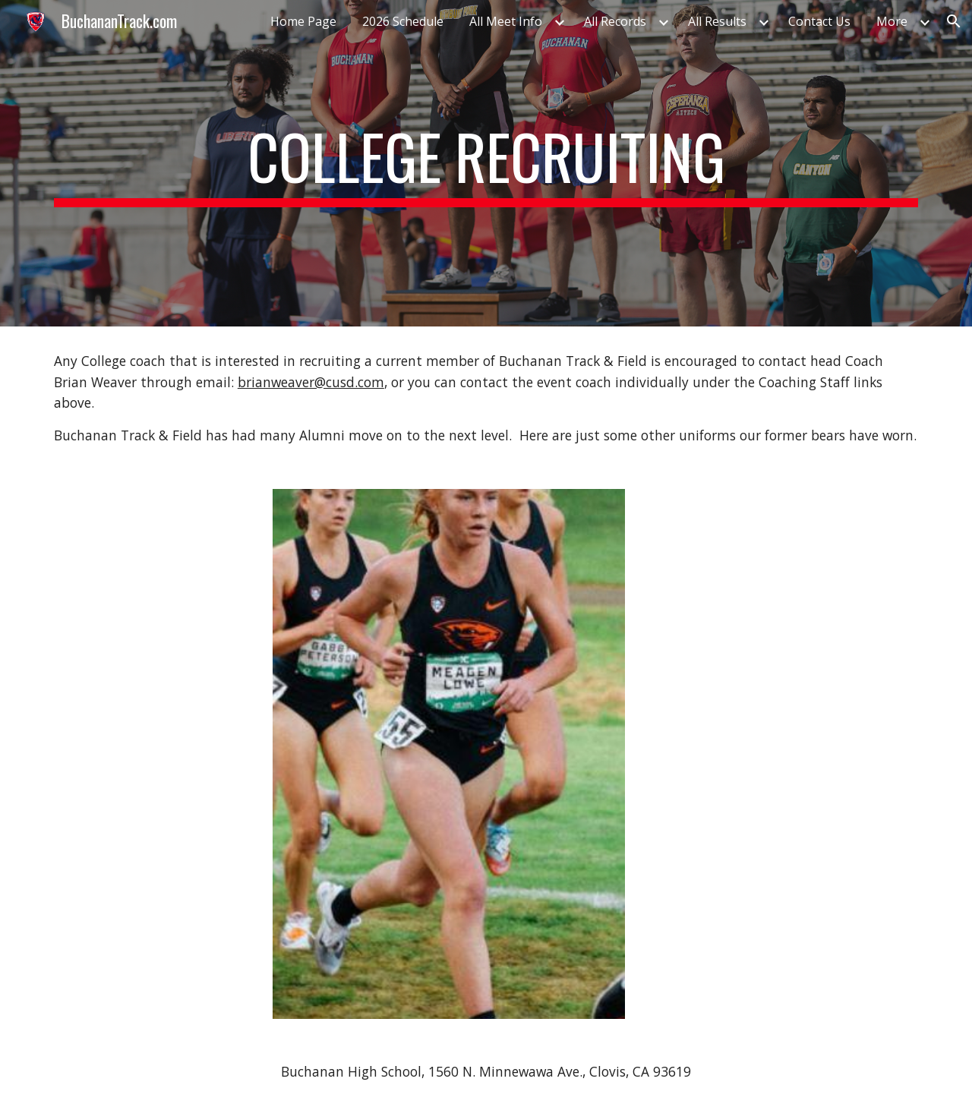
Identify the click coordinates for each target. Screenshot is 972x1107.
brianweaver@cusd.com (311, 382)
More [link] (891, 21)
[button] (954, 21)
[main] (486, 163)
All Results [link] (717, 21)
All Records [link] (615, 21)
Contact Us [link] (819, 21)
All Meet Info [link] (505, 21)
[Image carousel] (449, 754)
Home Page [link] (303, 21)
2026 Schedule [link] (402, 21)
